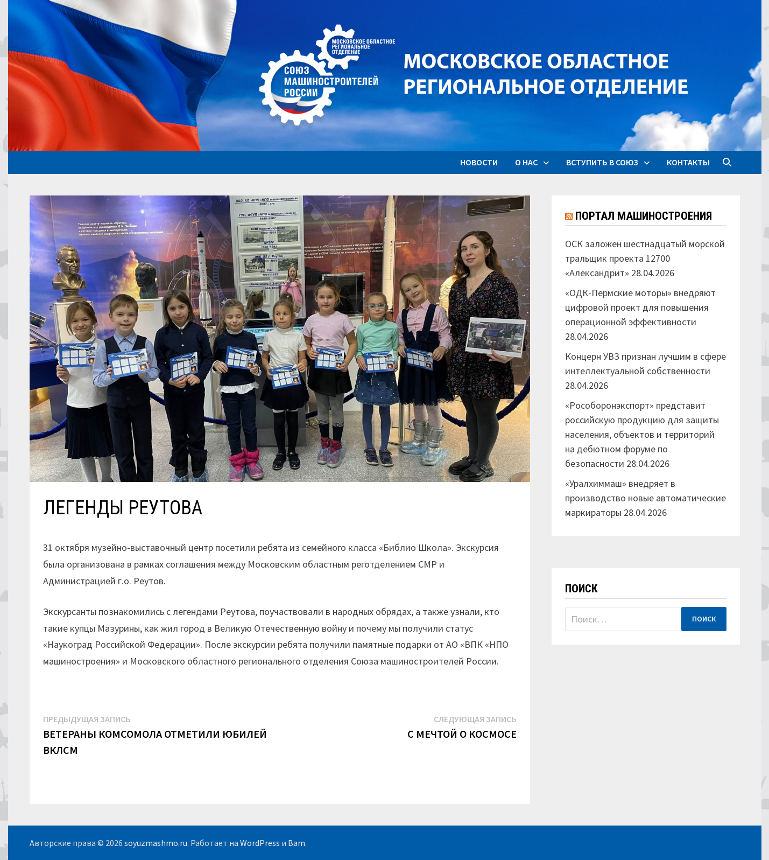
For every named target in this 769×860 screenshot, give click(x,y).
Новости (479, 162)
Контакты (688, 162)
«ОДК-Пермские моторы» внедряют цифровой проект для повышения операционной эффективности (640, 307)
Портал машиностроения (643, 215)
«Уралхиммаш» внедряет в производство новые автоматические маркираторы (645, 498)
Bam (296, 842)
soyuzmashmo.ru (155, 842)
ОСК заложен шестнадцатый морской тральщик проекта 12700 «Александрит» (645, 258)
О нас (526, 162)
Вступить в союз (602, 162)
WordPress (260, 842)
